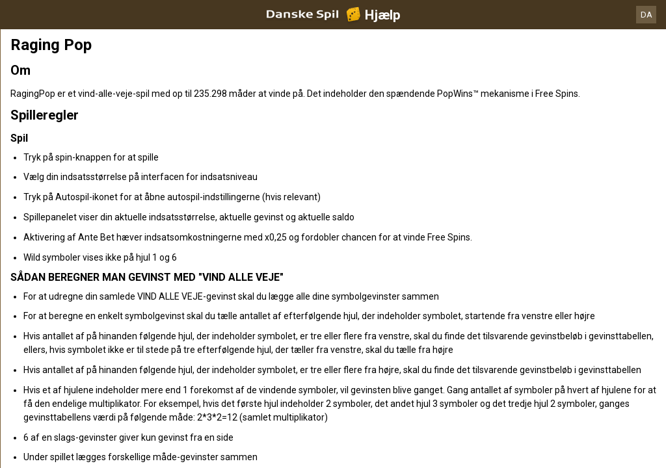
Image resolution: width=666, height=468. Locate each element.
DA (646, 15)
